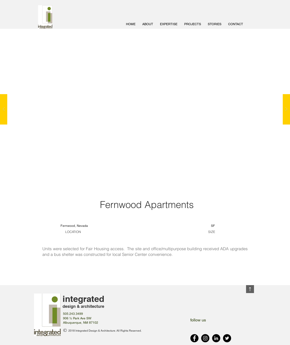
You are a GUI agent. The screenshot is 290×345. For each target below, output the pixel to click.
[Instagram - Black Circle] (205, 338)
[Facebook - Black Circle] (194, 338)
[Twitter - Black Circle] (227, 338)
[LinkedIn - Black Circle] (216, 338)
